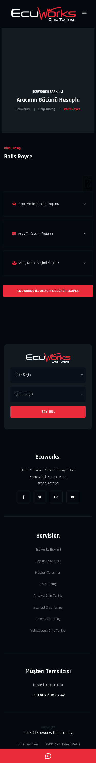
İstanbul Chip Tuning (48, 607)
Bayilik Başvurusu (48, 561)
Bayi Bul (48, 411)
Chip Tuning (46, 109)
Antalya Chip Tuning (48, 595)
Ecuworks (23, 109)
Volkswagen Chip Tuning (48, 630)
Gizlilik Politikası (27, 744)
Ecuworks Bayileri (48, 549)
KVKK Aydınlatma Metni (62, 744)
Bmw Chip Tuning (48, 619)
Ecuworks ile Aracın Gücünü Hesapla (48, 290)
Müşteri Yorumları (48, 572)
